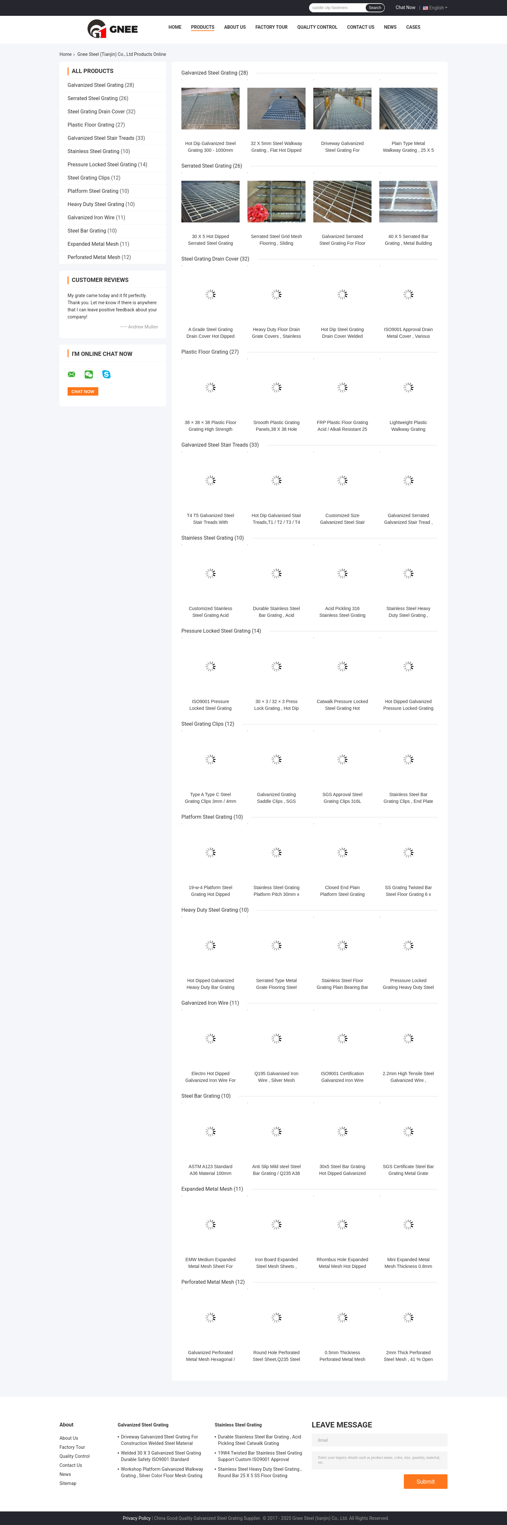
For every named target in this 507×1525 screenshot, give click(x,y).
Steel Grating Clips (89, 178)
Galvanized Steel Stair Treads (101, 138)
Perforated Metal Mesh (94, 257)
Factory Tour (271, 27)
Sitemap (67, 1483)
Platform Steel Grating (93, 191)
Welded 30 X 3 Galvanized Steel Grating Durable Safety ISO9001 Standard (161, 1456)
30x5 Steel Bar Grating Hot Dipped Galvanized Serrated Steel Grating (342, 1173)
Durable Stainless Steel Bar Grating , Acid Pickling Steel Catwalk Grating (259, 1440)
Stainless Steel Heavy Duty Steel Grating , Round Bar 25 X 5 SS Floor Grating (260, 1472)
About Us (235, 27)
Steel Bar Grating (87, 231)
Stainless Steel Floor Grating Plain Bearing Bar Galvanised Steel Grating (342, 987)
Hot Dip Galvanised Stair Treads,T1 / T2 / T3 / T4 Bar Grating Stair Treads (276, 522)
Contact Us (360, 27)
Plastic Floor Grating (91, 125)
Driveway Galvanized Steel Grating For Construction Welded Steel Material (159, 1440)
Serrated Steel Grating (93, 98)
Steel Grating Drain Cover (96, 112)
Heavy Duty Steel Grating (96, 204)
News (390, 27)
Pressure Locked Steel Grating (102, 164)
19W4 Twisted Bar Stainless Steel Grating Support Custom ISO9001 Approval (260, 1456)
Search (375, 7)
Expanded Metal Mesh (93, 244)
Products (202, 27)
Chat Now (405, 7)
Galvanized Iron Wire (91, 217)
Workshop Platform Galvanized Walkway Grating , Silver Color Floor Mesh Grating (162, 1472)
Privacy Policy (137, 1518)
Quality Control (317, 27)
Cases (413, 27)
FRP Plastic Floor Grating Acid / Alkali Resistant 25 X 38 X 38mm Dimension (342, 429)
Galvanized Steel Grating (96, 85)
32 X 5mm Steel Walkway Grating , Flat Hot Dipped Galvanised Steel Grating (276, 150)
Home (174, 27)
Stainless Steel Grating (93, 151)
